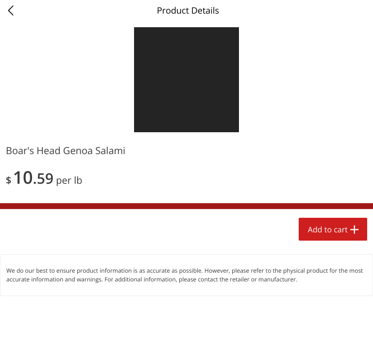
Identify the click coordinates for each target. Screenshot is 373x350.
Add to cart (328, 229)
